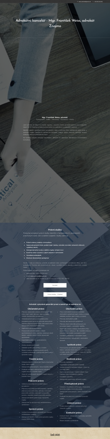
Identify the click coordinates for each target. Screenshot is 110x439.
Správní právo (36, 409)
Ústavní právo (74, 403)
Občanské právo (36, 308)
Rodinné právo (74, 359)
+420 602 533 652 (98, 1)
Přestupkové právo (74, 383)
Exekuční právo (74, 412)
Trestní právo (36, 359)
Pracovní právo (36, 380)
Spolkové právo (74, 344)
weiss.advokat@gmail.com (85, 1)
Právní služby (55, 229)
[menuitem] (50, 35)
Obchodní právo (74, 308)
